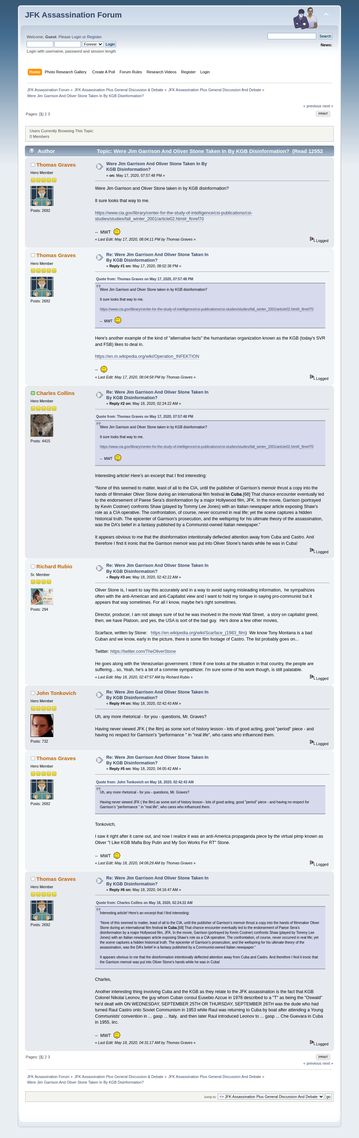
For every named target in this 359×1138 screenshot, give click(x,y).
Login (76, 37)
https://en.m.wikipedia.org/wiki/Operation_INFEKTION (147, 356)
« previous (312, 106)
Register (94, 37)
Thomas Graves (56, 165)
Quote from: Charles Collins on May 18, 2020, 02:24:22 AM (144, 903)
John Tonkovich (56, 693)
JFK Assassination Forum (73, 15)
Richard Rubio (54, 566)
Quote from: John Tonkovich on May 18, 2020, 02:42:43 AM (145, 782)
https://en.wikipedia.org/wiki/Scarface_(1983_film (198, 632)
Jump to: (210, 1097)
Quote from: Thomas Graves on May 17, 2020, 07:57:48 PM (144, 279)
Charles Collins (55, 393)
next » (328, 106)
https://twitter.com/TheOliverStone (143, 651)
